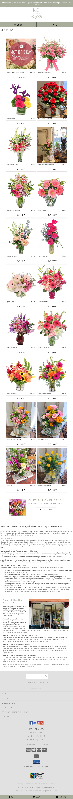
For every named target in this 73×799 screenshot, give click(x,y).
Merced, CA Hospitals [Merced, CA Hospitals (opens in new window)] (47, 784)
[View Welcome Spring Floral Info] (21, 420)
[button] (36, 762)
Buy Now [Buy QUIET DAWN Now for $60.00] (20, 306)
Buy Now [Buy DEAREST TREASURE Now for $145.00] (52, 352)
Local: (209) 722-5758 (36, 739)
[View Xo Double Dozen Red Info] (52, 99)
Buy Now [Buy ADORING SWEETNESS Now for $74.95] (52, 77)
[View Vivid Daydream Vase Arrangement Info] (21, 374)
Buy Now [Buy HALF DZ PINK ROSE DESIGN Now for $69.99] (52, 169)
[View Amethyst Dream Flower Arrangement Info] (21, 328)
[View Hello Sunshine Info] (52, 420)
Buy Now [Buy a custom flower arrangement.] (46, 509)
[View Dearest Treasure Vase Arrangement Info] (52, 328)
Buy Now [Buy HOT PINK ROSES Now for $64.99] (52, 261)
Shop (18, 24)
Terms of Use (51, 791)
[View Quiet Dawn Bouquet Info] (21, 283)
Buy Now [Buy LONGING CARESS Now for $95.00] (52, 306)
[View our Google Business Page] (34, 724)
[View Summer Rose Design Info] (52, 466)
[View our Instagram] (38, 724)
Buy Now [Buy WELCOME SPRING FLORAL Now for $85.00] (20, 444)
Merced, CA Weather (25, 787)
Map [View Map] (36, 797)
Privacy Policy (22, 791)
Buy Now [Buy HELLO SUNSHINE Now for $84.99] (52, 444)
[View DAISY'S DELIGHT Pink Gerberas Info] (52, 191)
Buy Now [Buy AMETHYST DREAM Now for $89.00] (20, 352)
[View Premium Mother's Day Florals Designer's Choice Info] (21, 53)
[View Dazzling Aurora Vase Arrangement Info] (21, 237)
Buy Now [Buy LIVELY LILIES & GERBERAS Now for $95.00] (52, 398)
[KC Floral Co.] (36, 19)
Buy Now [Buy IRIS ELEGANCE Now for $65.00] (20, 123)
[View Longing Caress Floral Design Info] (52, 283)
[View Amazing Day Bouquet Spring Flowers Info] (21, 191)
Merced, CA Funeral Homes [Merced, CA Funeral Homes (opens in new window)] (27, 784)
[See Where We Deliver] (36, 688)
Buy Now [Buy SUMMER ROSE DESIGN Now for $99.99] (52, 490)
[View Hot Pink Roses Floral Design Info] (52, 237)
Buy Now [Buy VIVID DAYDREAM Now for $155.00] (20, 398)
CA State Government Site (45, 787)
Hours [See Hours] (61, 797)
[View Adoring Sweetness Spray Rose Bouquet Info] (52, 53)
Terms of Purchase (37, 791)
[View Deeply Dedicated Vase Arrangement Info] (21, 145)
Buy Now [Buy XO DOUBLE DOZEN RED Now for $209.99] (52, 123)
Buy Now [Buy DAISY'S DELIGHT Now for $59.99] (52, 215)
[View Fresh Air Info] (21, 466)
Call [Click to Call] (12, 797)
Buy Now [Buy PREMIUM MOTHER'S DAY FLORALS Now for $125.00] (20, 77)
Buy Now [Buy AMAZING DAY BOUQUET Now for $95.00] (20, 215)
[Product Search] (37, 676)
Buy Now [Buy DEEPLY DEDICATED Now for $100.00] (20, 169)
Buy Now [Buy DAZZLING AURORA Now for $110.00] (20, 261)
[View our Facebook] (31, 724)
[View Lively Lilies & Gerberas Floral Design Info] (52, 374)
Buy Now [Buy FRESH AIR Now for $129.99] (20, 490)
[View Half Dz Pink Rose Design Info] (52, 145)
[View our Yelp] (42, 724)
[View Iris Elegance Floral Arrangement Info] (21, 99)
